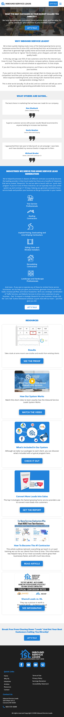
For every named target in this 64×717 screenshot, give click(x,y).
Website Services (28, 294)
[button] (60, 4)
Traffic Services (12, 294)
